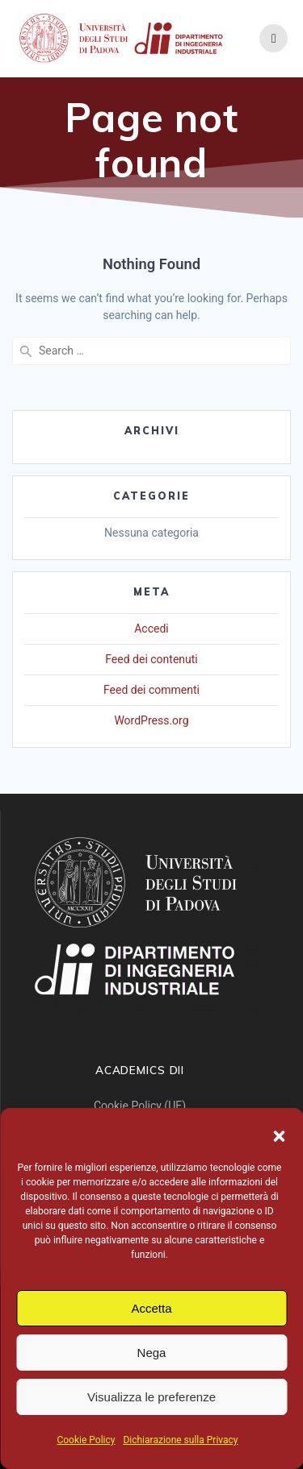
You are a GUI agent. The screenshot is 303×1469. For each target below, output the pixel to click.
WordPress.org (151, 720)
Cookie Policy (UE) (140, 1105)
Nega (151, 1352)
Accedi (151, 628)
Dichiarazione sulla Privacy (180, 1440)
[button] (279, 1136)
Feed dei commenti (151, 689)
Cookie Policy (86, 1440)
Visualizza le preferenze (151, 1397)
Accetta (151, 1308)
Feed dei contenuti (151, 659)
